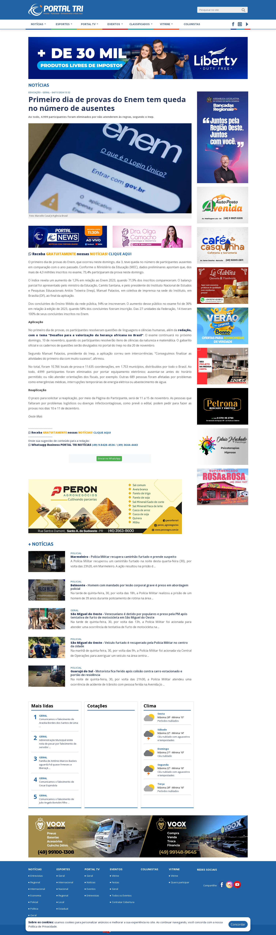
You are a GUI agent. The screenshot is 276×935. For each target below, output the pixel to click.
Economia (34, 895)
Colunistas (192, 24)
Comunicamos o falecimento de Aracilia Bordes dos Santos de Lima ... (58, 722)
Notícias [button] (37, 24)
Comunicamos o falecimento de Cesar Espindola (56, 783)
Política (33, 909)
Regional (34, 882)
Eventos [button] (114, 24)
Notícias (35, 869)
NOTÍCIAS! (99, 254)
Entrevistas (35, 876)
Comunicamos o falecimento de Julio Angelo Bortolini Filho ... (56, 800)
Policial (33, 902)
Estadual (62, 909)
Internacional (36, 889)
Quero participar (179, 882)
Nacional (62, 889)
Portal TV (92, 869)
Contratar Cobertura (122, 902)
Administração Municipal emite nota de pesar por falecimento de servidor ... (57, 743)
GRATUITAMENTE (61, 254)
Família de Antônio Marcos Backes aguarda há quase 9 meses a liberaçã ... (58, 764)
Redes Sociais (207, 869)
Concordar (238, 924)
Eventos (90, 889)
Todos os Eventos (121, 895)
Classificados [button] (139, 24)
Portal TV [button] (88, 24)
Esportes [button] (63, 24)
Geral (32, 915)
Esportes (63, 869)
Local (60, 902)
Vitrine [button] (165, 24)
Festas (114, 882)
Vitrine (114, 876)
